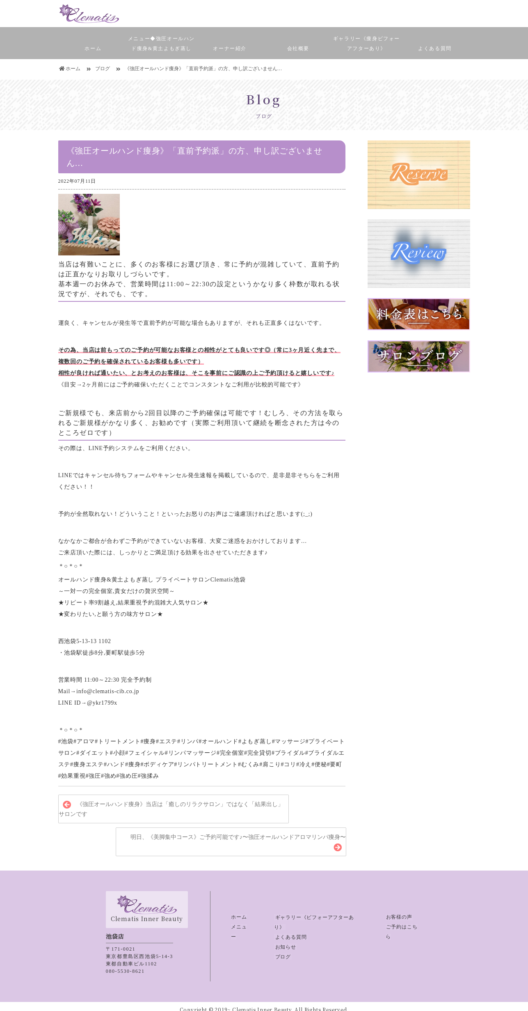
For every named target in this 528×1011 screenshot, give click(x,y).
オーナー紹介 (230, 48)
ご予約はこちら (404, 927)
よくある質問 (435, 48)
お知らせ (284, 937)
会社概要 (298, 48)
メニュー (241, 927)
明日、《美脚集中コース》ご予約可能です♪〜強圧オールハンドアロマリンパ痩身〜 (238, 837)
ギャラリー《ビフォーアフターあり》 (318, 917)
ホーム (93, 48)
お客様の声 (399, 917)
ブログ (282, 946)
